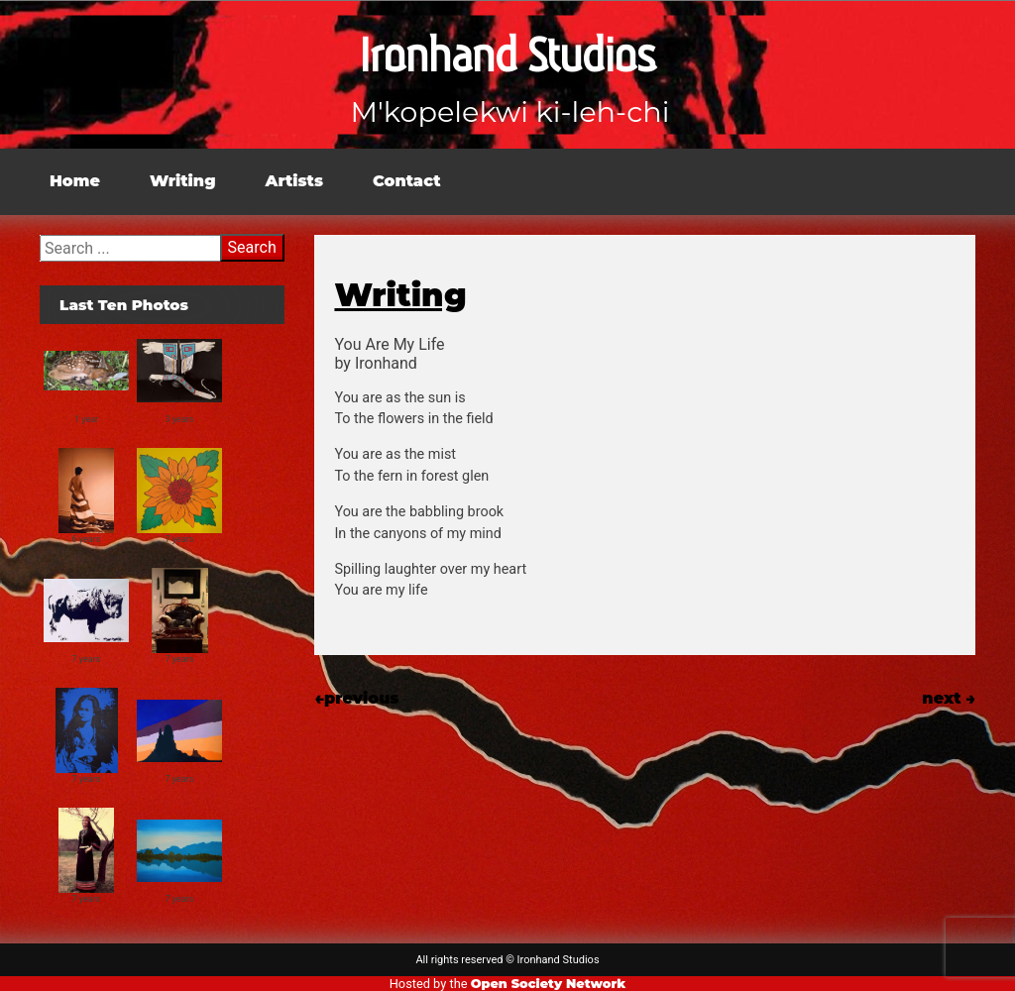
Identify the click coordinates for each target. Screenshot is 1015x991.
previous (356, 698)
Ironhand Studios (507, 55)
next (948, 698)
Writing (183, 180)
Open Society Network (548, 983)
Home (75, 180)
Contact (407, 180)
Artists (294, 180)
